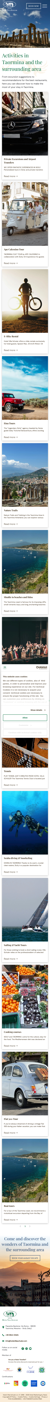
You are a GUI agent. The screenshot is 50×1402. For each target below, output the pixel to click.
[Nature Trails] (25, 475)
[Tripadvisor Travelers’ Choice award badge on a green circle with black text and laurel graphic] (25, 1383)
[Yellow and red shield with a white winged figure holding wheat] (16, 1383)
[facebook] (23, 1348)
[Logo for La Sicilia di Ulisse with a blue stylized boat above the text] (31, 1370)
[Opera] (25, 649)
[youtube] (30, 1348)
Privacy (44, 1397)
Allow (25, 718)
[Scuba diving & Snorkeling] (25, 823)
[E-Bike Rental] (25, 301)
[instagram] (26, 1348)
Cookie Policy (22, 1397)
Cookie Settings (34, 1397)
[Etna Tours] (25, 388)
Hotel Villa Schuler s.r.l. (11, 1395)
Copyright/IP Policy (9, 1397)
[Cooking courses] (25, 996)
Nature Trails (11, 510)
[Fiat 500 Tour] (25, 1083)
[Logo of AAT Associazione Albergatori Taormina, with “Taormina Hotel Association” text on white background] (8, 1370)
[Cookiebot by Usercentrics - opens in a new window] (36, 667)
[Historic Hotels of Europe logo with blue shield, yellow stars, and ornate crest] (19, 1370)
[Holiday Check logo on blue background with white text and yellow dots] (34, 1383)
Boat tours (9, 1205)
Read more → (11, 176)
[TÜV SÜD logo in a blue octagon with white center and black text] (43, 1383)
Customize (25, 725)
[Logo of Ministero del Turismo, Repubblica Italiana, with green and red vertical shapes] (7, 1383)
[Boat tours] (25, 1170)
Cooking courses (12, 1031)
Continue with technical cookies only (25, 732)
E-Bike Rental (11, 336)
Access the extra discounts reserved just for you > (26, 1362)
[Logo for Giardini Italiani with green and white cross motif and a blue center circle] (42, 1370)
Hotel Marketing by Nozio (38, 1395)
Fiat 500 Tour (11, 1118)
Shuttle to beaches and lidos (18, 597)
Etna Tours (9, 423)
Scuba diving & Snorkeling (18, 858)
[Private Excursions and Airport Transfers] (25, 124)
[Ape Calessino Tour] (25, 214)
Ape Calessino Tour (14, 249)
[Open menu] (45, 6)
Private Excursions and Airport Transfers (20, 161)
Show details (36, 710)
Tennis (7, 771)
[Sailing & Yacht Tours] (25, 910)
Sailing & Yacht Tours (15, 945)
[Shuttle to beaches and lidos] (25, 562)
